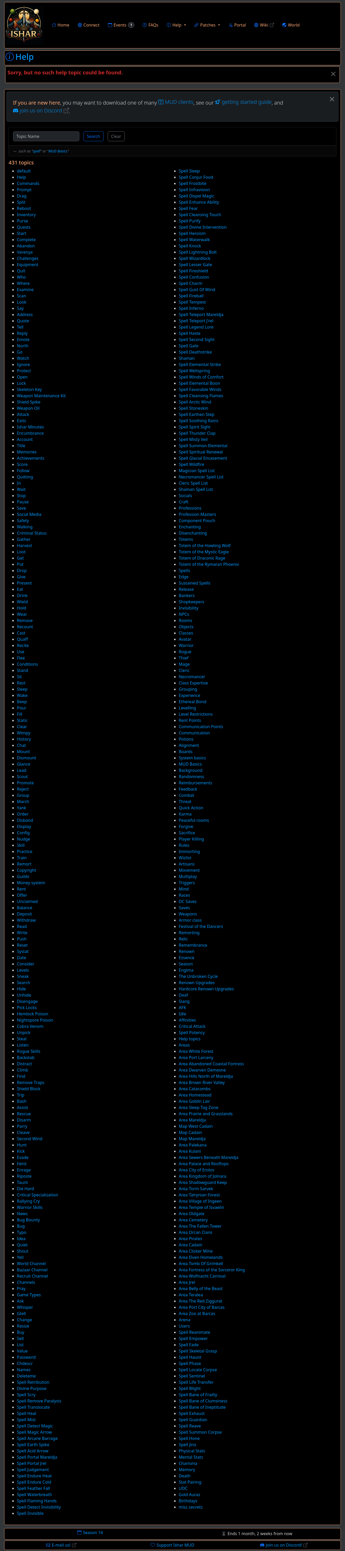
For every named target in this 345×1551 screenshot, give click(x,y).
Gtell (21, 1313)
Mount (23, 751)
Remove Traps (30, 1082)
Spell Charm (190, 283)
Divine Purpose (32, 1388)
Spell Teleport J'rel (196, 321)
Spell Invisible (30, 1513)
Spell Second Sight (197, 339)
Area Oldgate (192, 1213)
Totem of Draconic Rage (202, 558)
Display (24, 826)
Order (22, 814)
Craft (183, 502)
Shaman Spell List (196, 489)
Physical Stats (192, 1451)
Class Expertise (193, 683)
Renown (187, 951)
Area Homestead (195, 1095)
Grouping (188, 689)
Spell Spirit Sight (194, 427)
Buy (20, 1332)
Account (25, 439)
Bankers (187, 595)
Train (22, 858)
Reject (23, 789)
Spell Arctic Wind (195, 402)
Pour (21, 708)
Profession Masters (197, 514)
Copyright (26, 870)
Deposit (24, 914)
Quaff (22, 639)
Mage (184, 664)
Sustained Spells (194, 583)
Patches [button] (204, 25)
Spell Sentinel (192, 1376)
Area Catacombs (194, 1089)
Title (21, 445)
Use (20, 652)
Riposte (24, 1176)
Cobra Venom (30, 1026)
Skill (21, 845)
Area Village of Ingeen (200, 1201)
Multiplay (188, 876)
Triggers (187, 883)
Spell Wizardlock (194, 258)
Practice (24, 851)
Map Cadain (190, 1132)
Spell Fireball (191, 296)
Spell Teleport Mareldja (201, 314)
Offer (22, 895)
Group (23, 795)
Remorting (189, 932)
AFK (182, 1007)
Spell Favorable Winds (200, 389)
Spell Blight (190, 1388)
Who (21, 277)
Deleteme (26, 1376)
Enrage (24, 1170)
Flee (21, 658)
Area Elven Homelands (201, 1257)
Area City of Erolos (196, 1170)
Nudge (23, 839)
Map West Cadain (196, 1126)
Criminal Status (32, 533)
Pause (23, 502)
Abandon (26, 246)
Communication (194, 733)
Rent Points (190, 720)
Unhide (24, 995)
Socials (185, 495)
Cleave (23, 1132)
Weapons (188, 914)
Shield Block (28, 1089)
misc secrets (191, 1507)
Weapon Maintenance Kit (41, 396)
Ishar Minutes (30, 427)
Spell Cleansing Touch (200, 214)
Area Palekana (193, 1145)
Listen (23, 1045)
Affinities (187, 1020)
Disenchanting (193, 533)
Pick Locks (27, 1007)
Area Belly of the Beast (201, 1288)
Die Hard (25, 1188)
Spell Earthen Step (196, 414)
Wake (22, 695)
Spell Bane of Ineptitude (202, 1407)
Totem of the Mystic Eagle (204, 552)
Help (21, 177)
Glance (23, 764)
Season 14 (90, 1532)
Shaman (187, 358)
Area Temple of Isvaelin (201, 1207)
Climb (22, 1070)
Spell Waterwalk (194, 239)
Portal (237, 25)
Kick (21, 1151)
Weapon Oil (28, 408)
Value (22, 1351)
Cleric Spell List (193, 483)
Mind (184, 889)
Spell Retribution (33, 1382)
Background (190, 770)
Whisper (25, 1307)
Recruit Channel (32, 1276)
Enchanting (190, 527)
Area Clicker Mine (196, 1251)
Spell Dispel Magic (196, 196)
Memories (27, 452)
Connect (89, 25)
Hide (21, 989)
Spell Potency (192, 1032)
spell (36, 151)
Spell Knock (190, 246)
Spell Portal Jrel (31, 1463)
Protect (24, 371)
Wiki (264, 25)
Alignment (189, 745)
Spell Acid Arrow (32, 1451)
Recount (25, 627)
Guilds (23, 876)
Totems (186, 539)
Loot (21, 552)
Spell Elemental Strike (200, 364)
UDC (183, 1488)
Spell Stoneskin (193, 408)
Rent (21, 889)
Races (184, 895)
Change (24, 1320)
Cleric (184, 670)
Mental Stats (191, 1457)
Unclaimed (27, 901)
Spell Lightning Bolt (198, 252)
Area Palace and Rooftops (204, 1164)
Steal (22, 1039)
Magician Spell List (197, 470)
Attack (23, 414)
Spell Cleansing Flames (201, 396)
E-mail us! (61, 1545)
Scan (21, 296)
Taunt (22, 1182)
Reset (22, 945)
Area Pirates (190, 1238)
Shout (22, 1251)
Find (21, 1076)
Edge (184, 577)
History (24, 739)
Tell (20, 327)
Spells (184, 570)
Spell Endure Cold (34, 1482)
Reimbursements (195, 783)
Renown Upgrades (197, 982)
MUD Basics (57, 151)
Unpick (23, 1032)
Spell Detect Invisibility (39, 1507)
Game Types (29, 1295)
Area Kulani (190, 1151)
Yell (20, 1257)
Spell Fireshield (193, 271)
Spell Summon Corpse (200, 1432)
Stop (21, 495)
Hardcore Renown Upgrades (206, 989)
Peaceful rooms (194, 820)
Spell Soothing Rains (199, 421)
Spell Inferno (191, 308)
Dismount (26, 758)
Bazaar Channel (32, 1270)
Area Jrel (187, 1282)
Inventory (26, 214)
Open (22, 377)
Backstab (26, 1057)
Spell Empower (193, 1338)
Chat (21, 745)
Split (21, 202)
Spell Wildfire (191, 464)
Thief (183, 658)
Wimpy (23, 733)
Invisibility (189, 608)
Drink (22, 595)
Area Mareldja (192, 1120)
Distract (24, 1064)
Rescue (24, 1114)
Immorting (189, 851)
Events (121, 25)
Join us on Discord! (284, 1545)
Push (22, 939)
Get (20, 558)
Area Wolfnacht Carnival (202, 1276)
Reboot (24, 208)
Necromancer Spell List (201, 477)
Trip (20, 1095)
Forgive (186, 826)
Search (93, 136)
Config (23, 833)
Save (21, 508)
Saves (184, 908)
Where (23, 283)
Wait (21, 489)
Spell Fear (188, 208)
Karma (185, 814)
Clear (116, 136)
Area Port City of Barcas (202, 1307)
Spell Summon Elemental (203, 445)
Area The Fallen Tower (200, 1226)
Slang (184, 1001)
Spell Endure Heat (34, 1476)
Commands (28, 183)
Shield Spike (28, 402)
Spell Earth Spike (33, 1444)
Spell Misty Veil (193, 439)
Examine (25, 289)
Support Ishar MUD (172, 1545)
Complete (26, 239)
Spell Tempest (192, 302)
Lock (21, 383)
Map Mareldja (192, 1139)
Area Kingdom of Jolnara (202, 1176)
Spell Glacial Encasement (203, 458)
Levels (23, 970)
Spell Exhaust (192, 1413)
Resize (23, 1326)
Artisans (187, 864)
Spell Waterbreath (34, 1494)
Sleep (22, 689)
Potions (186, 739)
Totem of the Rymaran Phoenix (209, 564)
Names (24, 1370)
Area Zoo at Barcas (197, 1313)
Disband (25, 820)
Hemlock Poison (32, 1014)
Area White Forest (196, 1051)
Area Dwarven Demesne (202, 1070)
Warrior (186, 645)
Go (19, 352)
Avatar (185, 639)
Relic (183, 939)
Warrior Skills (30, 1207)
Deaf (183, 995)
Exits (21, 421)
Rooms (185, 620)
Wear (22, 614)
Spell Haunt (190, 1357)
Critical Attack (192, 1026)
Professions (190, 508)
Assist (22, 1107)
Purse (22, 221)
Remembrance (193, 945)
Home (60, 25)
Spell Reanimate (194, 1332)
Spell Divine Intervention (203, 227)
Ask (20, 1301)
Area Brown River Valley (202, 1082)
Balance (24, 908)
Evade (23, 1157)
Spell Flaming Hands (37, 1501)
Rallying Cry (28, 1201)
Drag (22, 196)
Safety (23, 520)
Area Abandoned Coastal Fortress (211, 1064)
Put (20, 564)
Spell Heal (26, 1413)
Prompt (24, 190)
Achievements (30, 458)
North (22, 346)
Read (22, 926)
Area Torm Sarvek (196, 1188)
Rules (184, 845)
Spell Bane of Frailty (198, 1395)
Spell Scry (26, 1395)
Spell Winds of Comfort (201, 377)
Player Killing (191, 839)
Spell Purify (190, 221)
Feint (22, 1164)
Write (22, 932)
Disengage (27, 1001)
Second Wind (29, 1139)
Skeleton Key (29, 389)
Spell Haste (189, 333)
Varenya (25, 252)
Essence (186, 957)
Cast (21, 633)
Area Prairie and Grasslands (206, 1114)
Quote (23, 321)
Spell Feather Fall (33, 1488)
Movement (189, 870)
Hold (21, 608)
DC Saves (188, 901)
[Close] (333, 74)
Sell (20, 1338)
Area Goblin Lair (194, 1101)
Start (21, 233)
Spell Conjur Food (196, 177)
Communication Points (201, 726)
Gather (23, 539)
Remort (24, 864)
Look (21, 302)
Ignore (23, 364)
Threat (185, 801)
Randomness (191, 776)
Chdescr (25, 1363)
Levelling (187, 708)
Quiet (22, 1245)
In (19, 483)
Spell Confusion (194, 277)
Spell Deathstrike (195, 352)
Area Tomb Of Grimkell (201, 1263)
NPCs (184, 614)
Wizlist (185, 858)
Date (21, 957)
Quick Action (191, 808)
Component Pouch (197, 520)
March (23, 801)
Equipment (27, 264)
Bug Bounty (28, 1220)
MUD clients (175, 101)
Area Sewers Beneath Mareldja (208, 1157)
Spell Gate (189, 346)
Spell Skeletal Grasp (198, 1351)
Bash (22, 1101)
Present (24, 583)
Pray (21, 1288)
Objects (186, 627)
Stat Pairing (190, 1482)
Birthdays (188, 1501)
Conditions (27, 664)
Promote (25, 783)
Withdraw (26, 920)
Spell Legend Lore (196, 327)
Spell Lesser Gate (195, 264)
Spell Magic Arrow (34, 1432)
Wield (22, 602)
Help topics (190, 1039)
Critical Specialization (37, 1195)
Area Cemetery (193, 1220)
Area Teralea (191, 1295)
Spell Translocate (33, 1407)
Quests (24, 227)
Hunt (22, 1145)
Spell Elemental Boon (199, 383)
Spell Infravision (194, 190)
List (20, 1345)
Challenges (28, 258)
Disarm (24, 1120)
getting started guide (243, 101)
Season (186, 964)
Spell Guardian (193, 1419)
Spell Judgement (33, 1469)
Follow (23, 470)
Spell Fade (189, 1345)
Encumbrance (30, 433)
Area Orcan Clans (195, 1232)
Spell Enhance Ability (199, 202)
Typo (21, 1232)
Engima (186, 970)
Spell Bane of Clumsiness (203, 1401)
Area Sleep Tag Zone (198, 1107)
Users (184, 1326)
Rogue (185, 652)
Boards (186, 751)
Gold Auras (189, 1494)
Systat (23, 951)
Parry (22, 1126)
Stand (22, 670)
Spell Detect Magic (35, 1426)
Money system (31, 883)
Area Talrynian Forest (199, 1195)
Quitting (25, 477)
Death (184, 1476)
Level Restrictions (196, 714)
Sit (19, 677)
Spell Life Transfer (196, 1382)
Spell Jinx (187, 1444)
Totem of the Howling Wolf (205, 545)
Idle (182, 1014)
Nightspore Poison (35, 1020)
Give (21, 577)
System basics (192, 758)
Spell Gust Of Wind (197, 289)
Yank (21, 808)
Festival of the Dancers (201, 926)
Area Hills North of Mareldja (206, 1076)
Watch (23, 358)
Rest (21, 683)
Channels (26, 1282)
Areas (184, 1045)
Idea (21, 1238)
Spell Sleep (189, 171)
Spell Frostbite (193, 183)
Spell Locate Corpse (198, 1370)
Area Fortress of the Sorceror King (212, 1270)
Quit (21, 271)
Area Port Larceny (196, 1057)
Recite (23, 645)
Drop (22, 570)
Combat (186, 795)
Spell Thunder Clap (197, 433)
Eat (20, 589)
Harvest (24, 545)
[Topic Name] (46, 136)
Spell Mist (26, 1419)
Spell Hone (189, 1438)
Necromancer (192, 677)
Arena (184, 1320)
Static (22, 720)
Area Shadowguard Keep (203, 1182)
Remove (25, 620)
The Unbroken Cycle (198, 976)
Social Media (29, 514)
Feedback (188, 789)
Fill (19, 714)
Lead (21, 770)
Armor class (190, 920)
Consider (25, 964)
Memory (187, 1469)
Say (20, 308)
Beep (22, 701)
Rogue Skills (28, 1051)
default (24, 171)
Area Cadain (190, 1245)
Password (26, 1357)
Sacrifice (187, 833)
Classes (186, 633)
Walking (25, 527)
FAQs (150, 25)
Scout (22, 776)
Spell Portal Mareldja (37, 1457)
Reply (22, 333)
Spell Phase (190, 1363)
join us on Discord (41, 110)
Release (186, 589)
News (22, 1213)
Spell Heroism (192, 233)
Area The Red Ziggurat (200, 1301)
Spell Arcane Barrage (37, 1438)
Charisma (188, 1463)
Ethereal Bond (192, 701)
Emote (23, 339)
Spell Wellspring (194, 371)
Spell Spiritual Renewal (201, 452)
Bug (21, 1226)
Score (22, 464)
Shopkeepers (191, 602)
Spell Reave (190, 1426)
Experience (189, 695)
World (291, 25)
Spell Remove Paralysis (39, 1401)
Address (25, 314)
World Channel (31, 1263)
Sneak (23, 976)
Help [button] (174, 25)
